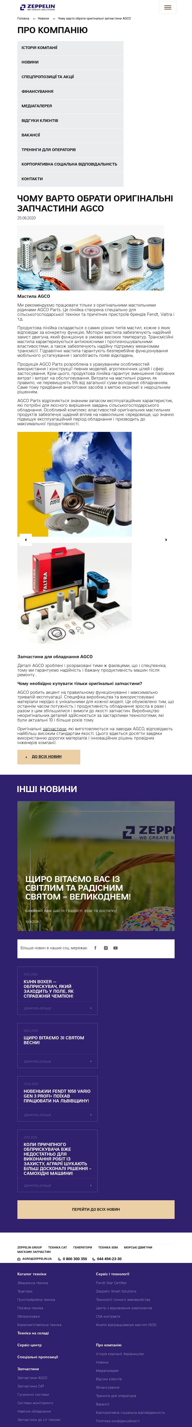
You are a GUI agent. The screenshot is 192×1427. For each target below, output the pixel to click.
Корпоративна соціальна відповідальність (130, 1316)
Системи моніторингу (35, 1306)
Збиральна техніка (32, 1186)
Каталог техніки (31, 1178)
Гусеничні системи (33, 1298)
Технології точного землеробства (123, 1203)
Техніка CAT (57, 1151)
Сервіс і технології (112, 1178)
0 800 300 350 (75, 1163)
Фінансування (107, 1291)
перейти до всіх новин (96, 1113)
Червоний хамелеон (146, 1403)
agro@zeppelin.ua (37, 1162)
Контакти (104, 1336)
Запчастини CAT (30, 1290)
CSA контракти (108, 1220)
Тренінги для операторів (116, 1299)
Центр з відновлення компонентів (124, 1211)
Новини (43, 18)
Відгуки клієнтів (109, 1283)
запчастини (54, 732)
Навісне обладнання (34, 1315)
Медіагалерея (107, 1274)
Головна (23, 18)
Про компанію (109, 1249)
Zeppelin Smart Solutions (116, 1195)
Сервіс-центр (29, 1249)
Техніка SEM (108, 1151)
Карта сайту (106, 1348)
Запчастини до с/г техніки (38, 1323)
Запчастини (28, 1273)
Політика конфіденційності (118, 1324)
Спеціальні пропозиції (37, 1261)
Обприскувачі (28, 1220)
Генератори (82, 1151)
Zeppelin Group (29, 1151)
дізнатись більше (37, 1012)
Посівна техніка (30, 1211)
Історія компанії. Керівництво (120, 1257)
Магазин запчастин (34, 1155)
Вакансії (102, 1308)
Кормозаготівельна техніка (39, 1228)
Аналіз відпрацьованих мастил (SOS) (126, 1228)
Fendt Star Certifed (111, 1186)
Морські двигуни (138, 1151)
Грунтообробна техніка (36, 1203)
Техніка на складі (33, 1237)
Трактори (24, 1195)
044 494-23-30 (109, 1163)
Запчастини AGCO (32, 1281)
